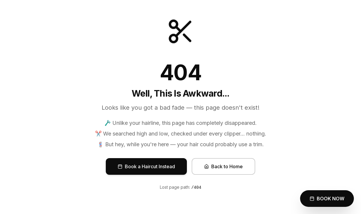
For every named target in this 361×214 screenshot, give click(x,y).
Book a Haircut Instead (146, 166)
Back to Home (223, 166)
